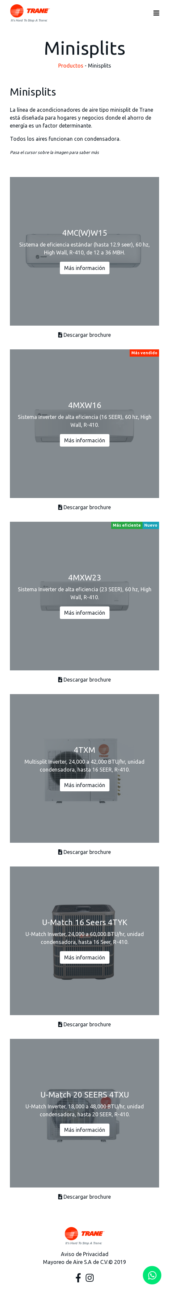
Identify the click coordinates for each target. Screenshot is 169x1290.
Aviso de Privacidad (84, 1254)
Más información (84, 268)
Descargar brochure (84, 335)
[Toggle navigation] (156, 13)
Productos (70, 66)
